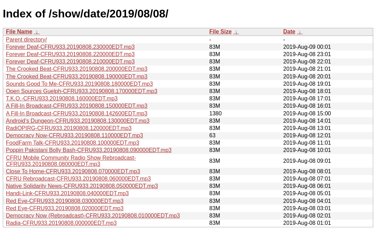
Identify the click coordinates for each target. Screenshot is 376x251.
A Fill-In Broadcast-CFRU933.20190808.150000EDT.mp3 (77, 106)
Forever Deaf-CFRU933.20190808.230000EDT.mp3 (70, 47)
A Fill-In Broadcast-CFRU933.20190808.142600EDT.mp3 (77, 113)
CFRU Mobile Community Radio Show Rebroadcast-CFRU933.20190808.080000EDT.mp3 (71, 161)
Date (289, 32)
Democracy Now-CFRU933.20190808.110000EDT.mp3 (74, 135)
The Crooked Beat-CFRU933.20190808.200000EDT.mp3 (77, 69)
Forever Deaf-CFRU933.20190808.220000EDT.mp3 (70, 54)
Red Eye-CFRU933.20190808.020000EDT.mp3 (64, 208)
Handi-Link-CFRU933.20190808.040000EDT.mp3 (67, 193)
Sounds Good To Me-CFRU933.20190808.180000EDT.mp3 (79, 84)
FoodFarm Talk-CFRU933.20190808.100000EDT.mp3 (72, 143)
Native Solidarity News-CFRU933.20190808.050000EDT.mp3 (82, 186)
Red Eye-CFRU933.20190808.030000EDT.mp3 (64, 201)
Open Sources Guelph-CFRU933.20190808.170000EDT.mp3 (81, 91)
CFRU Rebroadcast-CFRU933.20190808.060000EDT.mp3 (78, 179)
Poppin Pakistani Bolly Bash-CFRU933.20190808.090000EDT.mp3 (89, 150)
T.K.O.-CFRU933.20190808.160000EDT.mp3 (62, 98)
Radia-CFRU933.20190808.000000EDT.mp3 (61, 223)
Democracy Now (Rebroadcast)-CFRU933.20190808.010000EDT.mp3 (93, 216)
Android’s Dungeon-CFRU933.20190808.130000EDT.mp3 (78, 121)
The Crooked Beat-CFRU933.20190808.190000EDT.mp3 (77, 76)
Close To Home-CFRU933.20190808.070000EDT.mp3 (73, 171)
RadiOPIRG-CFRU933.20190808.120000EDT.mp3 (68, 128)
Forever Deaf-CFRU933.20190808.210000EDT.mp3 (70, 61)
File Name (19, 32)
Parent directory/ (26, 40)
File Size (220, 32)
